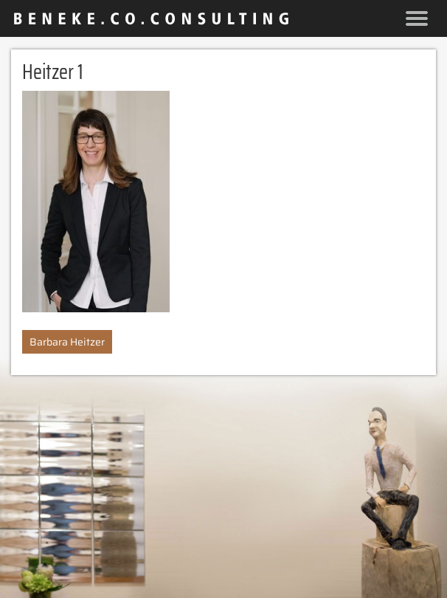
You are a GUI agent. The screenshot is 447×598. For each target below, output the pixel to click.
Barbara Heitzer (67, 342)
